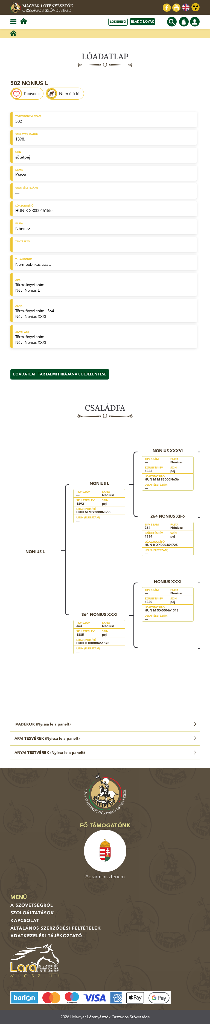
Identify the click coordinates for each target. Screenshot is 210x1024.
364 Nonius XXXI (99, 614)
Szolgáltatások (32, 913)
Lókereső (118, 22)
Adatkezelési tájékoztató (46, 936)
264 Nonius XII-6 (167, 516)
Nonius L (32, 290)
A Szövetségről (31, 905)
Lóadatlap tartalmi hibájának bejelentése (59, 374)
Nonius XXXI (35, 316)
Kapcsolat (24, 921)
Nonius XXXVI (168, 450)
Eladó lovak (142, 22)
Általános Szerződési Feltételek (55, 928)
